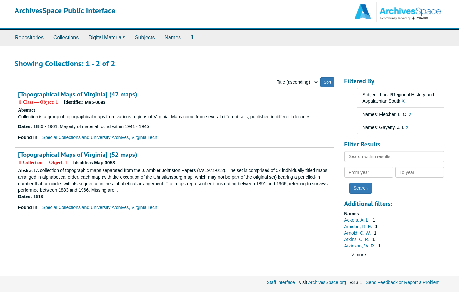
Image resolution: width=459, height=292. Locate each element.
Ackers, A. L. (357, 220)
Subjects (145, 37)
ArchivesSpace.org (327, 282)
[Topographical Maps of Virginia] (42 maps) (77, 94)
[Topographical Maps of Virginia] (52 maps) (77, 154)
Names (172, 37)
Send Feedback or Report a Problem (403, 282)
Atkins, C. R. (357, 239)
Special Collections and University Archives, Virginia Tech (99, 137)
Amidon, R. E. (358, 226)
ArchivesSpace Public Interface (65, 10)
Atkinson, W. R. (360, 245)
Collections (66, 37)
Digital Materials (106, 37)
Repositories (29, 37)
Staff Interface (281, 282)
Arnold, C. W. (358, 233)
